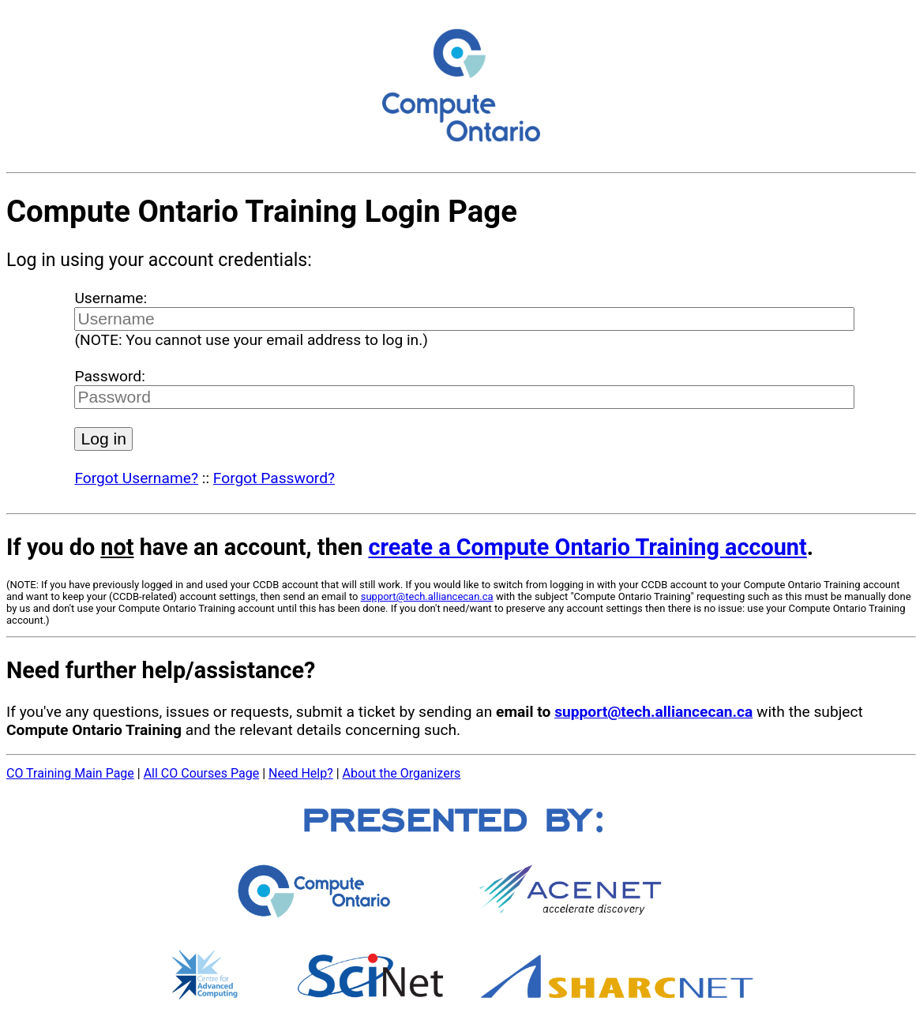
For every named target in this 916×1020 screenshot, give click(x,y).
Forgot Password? (274, 478)
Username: (110, 298)
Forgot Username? (136, 478)
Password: (109, 376)
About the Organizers (402, 773)
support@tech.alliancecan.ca (427, 596)
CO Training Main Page (70, 773)
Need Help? (300, 773)
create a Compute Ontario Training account (587, 547)
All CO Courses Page (202, 773)
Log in (103, 438)
